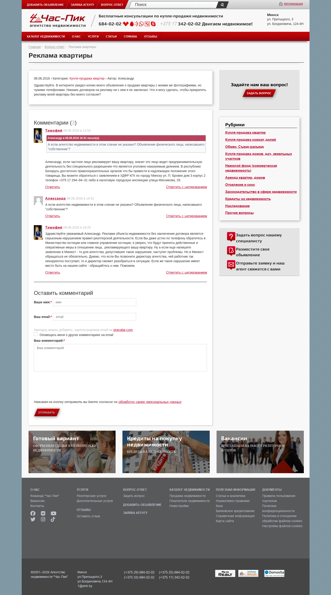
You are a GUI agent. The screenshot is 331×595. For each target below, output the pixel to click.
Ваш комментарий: (49, 340)
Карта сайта (225, 521)
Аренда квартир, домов (245, 178)
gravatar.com (123, 330)
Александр (55, 198)
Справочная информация (235, 516)
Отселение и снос (240, 185)
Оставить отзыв (88, 516)
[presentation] (68, 389)
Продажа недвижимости (187, 496)
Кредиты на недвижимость (248, 199)
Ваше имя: (42, 302)
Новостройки (179, 506)
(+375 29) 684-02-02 (139, 572)
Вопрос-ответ (55, 47)
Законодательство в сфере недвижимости (261, 192)
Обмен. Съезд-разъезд (244, 147)
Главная (35, 47)
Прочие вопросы (239, 213)
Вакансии (37, 501)
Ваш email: (42, 317)
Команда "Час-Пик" (44, 496)
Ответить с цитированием (186, 187)
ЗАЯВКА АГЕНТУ (135, 513)
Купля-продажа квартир (87, 78)
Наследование (237, 206)
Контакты (37, 506)
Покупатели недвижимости (189, 501)
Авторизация (293, 3)
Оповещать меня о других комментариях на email (76, 335)
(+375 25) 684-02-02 (174, 572)
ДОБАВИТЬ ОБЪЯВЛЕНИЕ (142, 505)
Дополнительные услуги (95, 501)
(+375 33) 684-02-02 (139, 577)
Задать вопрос (134, 496)
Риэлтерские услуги (91, 496)
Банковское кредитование (235, 511)
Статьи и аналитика (230, 496)
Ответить (52, 187)
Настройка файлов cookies (282, 526)
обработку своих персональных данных (149, 402)
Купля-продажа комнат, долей (250, 140)
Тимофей (53, 130)
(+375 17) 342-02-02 (174, 577)
